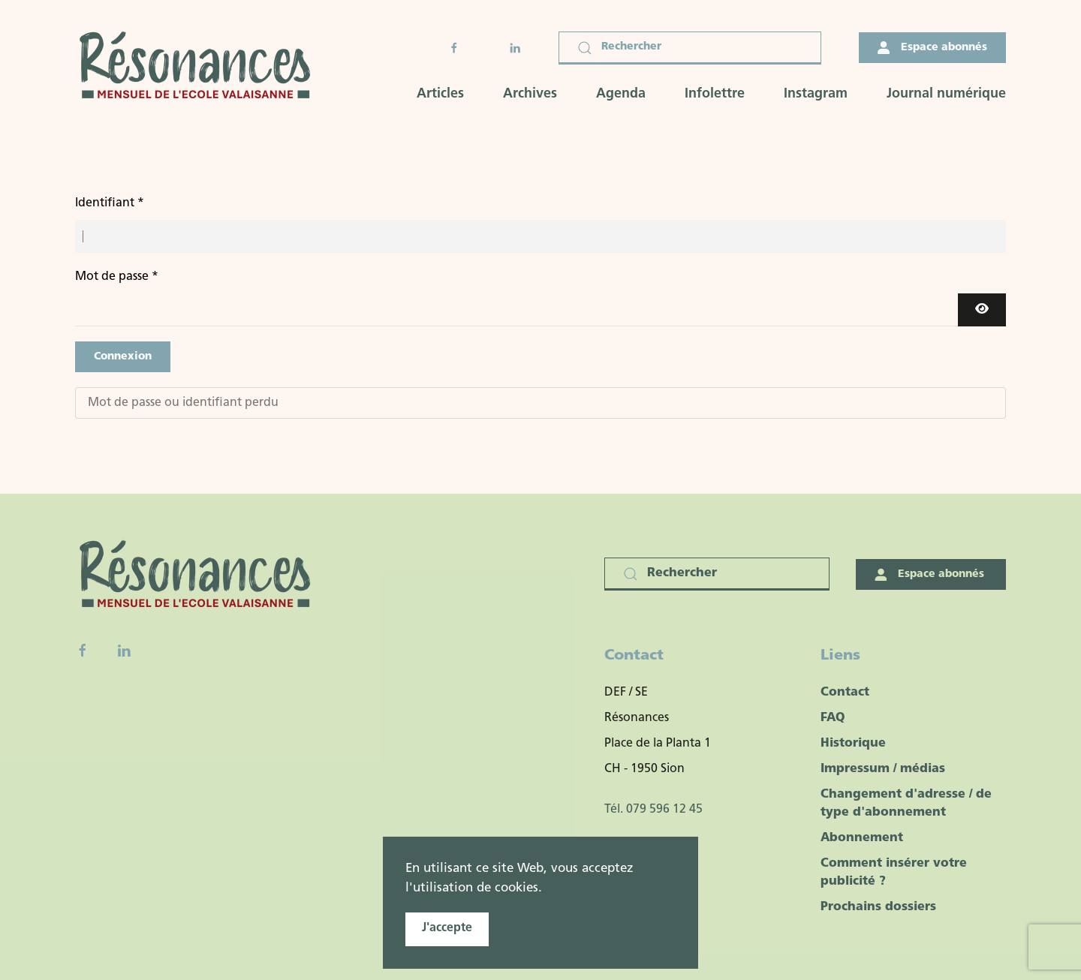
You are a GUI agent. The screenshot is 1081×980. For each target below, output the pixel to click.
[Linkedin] (123, 650)
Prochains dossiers (878, 907)
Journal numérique (946, 94)
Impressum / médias (883, 769)
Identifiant (109, 203)
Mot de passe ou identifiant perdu (183, 403)
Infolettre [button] (715, 94)
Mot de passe (116, 277)
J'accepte (447, 928)
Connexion (123, 356)
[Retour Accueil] (199, 67)
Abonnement (862, 838)
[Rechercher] (690, 48)
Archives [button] (530, 94)
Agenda (621, 94)
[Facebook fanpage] (82, 650)
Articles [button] (440, 94)
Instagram (816, 94)
